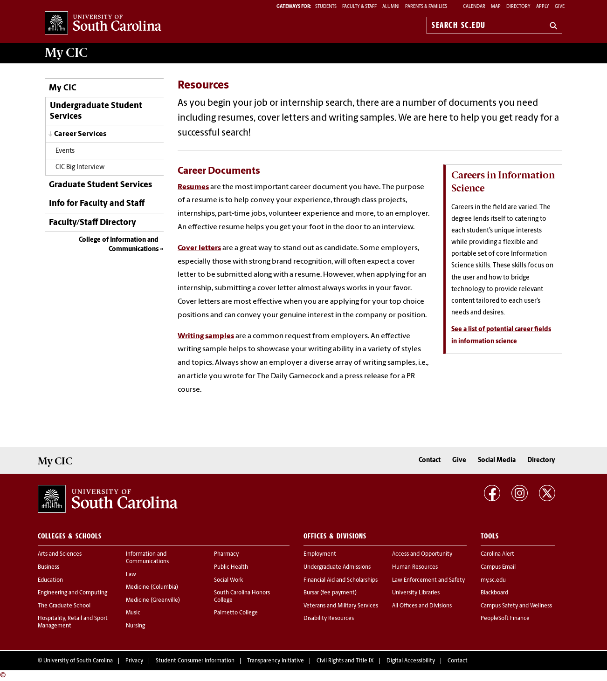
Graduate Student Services (100, 185)
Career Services (80, 134)
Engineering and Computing (72, 593)
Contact (430, 460)
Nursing (135, 626)
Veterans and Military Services (341, 606)
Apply (542, 6)
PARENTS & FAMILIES (426, 6)
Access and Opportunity (422, 554)
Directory (518, 6)
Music (133, 613)
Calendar (474, 6)
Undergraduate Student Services (96, 111)
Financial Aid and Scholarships (341, 580)
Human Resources (415, 567)
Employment (320, 554)
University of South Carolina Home (103, 23)
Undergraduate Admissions (337, 567)
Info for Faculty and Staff (97, 203)
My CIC (62, 88)
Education (50, 580)
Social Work (228, 580)
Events (65, 151)
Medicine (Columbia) (152, 587)
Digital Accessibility (410, 661)
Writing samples (206, 336)
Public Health (231, 567)
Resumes (193, 187)
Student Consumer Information (195, 661)
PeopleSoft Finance (505, 618)
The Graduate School (64, 606)
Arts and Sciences (60, 554)
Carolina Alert (497, 554)
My (66, 53)
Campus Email (498, 567)
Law (131, 575)
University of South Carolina (78, 661)
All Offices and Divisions (422, 606)
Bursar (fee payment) (330, 593)
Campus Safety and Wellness (516, 606)
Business (48, 567)
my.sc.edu (493, 580)
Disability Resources (329, 618)
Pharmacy (226, 554)
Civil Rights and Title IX (345, 661)
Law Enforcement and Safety (428, 580)
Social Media (497, 460)
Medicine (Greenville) (153, 600)
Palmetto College (236, 613)
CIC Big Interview (79, 167)
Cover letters (199, 248)
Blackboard (494, 593)
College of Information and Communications (119, 245)
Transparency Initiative (275, 661)
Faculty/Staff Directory (92, 222)
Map (496, 6)
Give (560, 6)
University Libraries (416, 593)
